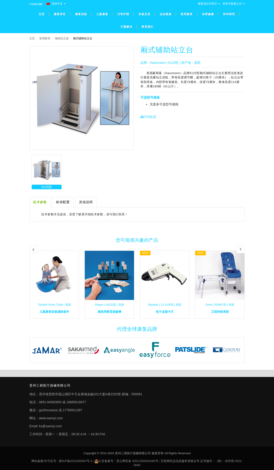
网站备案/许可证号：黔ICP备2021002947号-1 (61, 461)
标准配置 (63, 202)
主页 (32, 38)
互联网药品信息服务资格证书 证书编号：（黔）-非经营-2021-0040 (188, 463)
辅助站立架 (62, 38)
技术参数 (40, 202)
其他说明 (86, 202)
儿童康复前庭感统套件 (54, 311)
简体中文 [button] (56, 3)
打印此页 (148, 117)
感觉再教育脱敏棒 (109, 311)
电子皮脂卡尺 (165, 311)
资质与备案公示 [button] (233, 3)
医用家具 (44, 38)
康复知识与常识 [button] (209, 3)
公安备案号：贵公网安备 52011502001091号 (128, 461)
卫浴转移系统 (220, 311)
